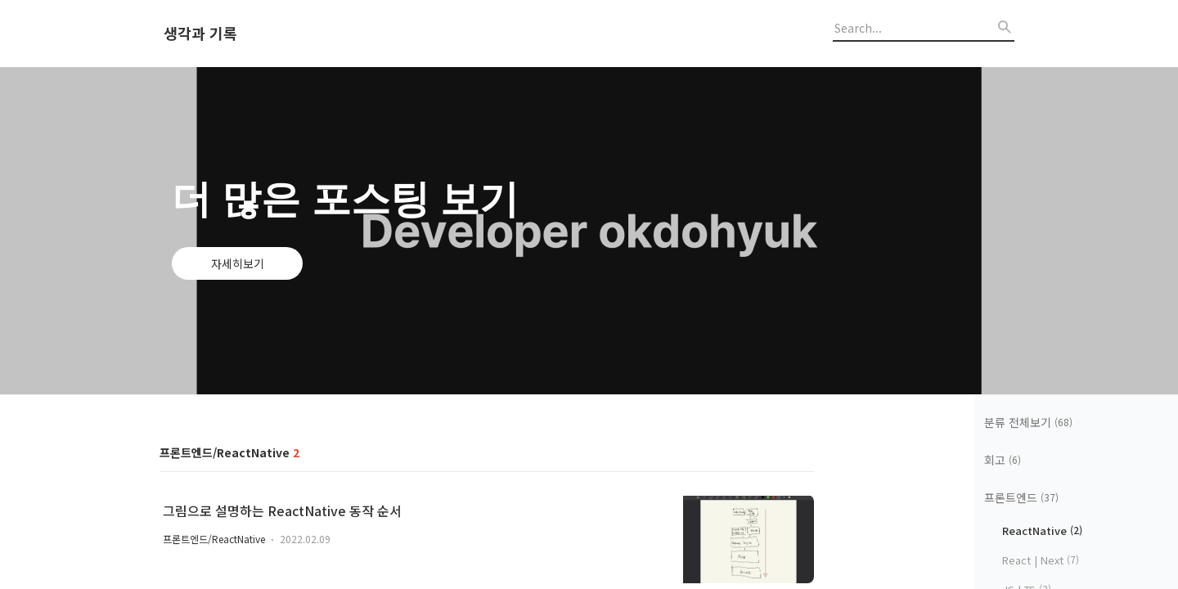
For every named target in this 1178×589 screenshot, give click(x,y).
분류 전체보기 (1028, 422)
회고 (1002, 460)
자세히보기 (237, 263)
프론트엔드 (1021, 497)
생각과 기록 (200, 34)
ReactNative (1042, 530)
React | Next (1040, 560)
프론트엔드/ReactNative (214, 539)
